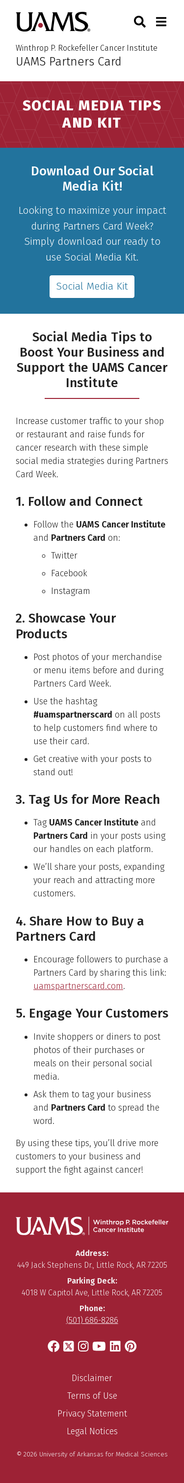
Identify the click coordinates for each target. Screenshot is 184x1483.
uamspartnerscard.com (78, 986)
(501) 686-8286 (92, 1320)
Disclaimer (92, 1378)
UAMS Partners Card (69, 61)
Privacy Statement (92, 1413)
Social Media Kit (92, 286)
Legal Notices (92, 1431)
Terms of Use (92, 1395)
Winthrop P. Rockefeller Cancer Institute (87, 48)
